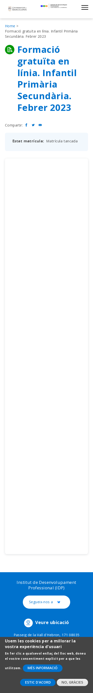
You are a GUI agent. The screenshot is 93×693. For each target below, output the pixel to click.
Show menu (84, 7)
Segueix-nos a (49, 602)
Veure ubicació (52, 622)
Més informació (43, 667)
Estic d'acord (38, 682)
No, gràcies (72, 682)
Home (10, 26)
